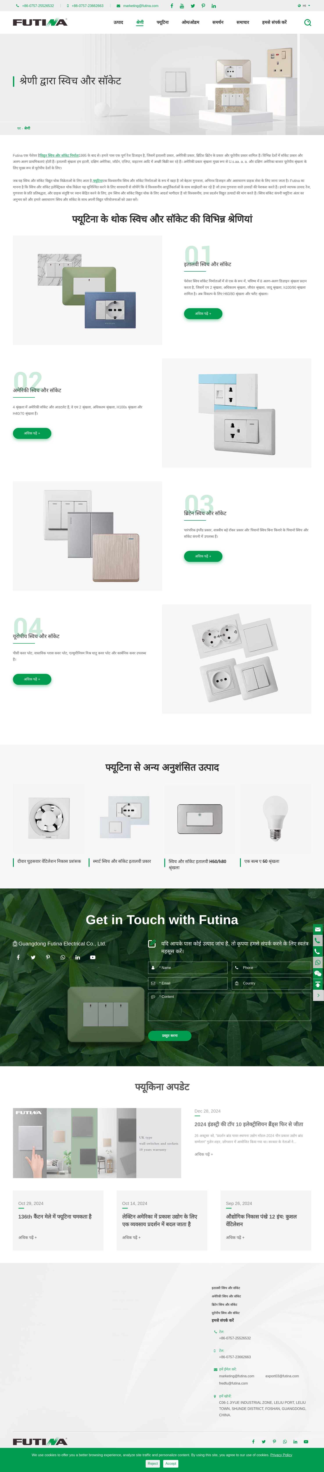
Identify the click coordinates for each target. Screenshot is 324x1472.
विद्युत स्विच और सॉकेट (29, 1324)
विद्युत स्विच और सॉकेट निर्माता (59, 155)
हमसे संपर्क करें (274, 22)
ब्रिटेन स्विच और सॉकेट (205, 516)
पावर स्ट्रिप (119, 1291)
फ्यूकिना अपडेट (162, 1089)
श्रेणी (139, 22)
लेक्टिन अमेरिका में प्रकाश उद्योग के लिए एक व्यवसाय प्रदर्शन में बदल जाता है (159, 1223)
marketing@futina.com (140, 6)
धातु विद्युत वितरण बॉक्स (127, 1350)
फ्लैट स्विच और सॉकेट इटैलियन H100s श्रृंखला (43, 1354)
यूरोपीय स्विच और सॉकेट (36, 639)
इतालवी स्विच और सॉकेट (207, 267)
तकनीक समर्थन (301, 1321)
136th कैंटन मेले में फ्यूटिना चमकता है (55, 1220)
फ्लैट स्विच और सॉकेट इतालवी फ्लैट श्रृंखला (41, 1332)
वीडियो (295, 1307)
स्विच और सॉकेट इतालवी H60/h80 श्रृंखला (197, 864)
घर (19, 128)
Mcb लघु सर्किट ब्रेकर (126, 1317)
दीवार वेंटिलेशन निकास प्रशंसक (134, 1360)
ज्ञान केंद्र (296, 1328)
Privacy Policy (281, 1455)
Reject (153, 1463)
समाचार (242, 22)
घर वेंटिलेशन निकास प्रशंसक (130, 1369)
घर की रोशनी (22, 1378)
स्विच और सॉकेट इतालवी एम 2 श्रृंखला (38, 1368)
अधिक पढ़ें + (203, 313)
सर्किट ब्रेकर (120, 1309)
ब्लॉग (294, 1314)
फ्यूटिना (162, 22)
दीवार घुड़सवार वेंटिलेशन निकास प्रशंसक (49, 861)
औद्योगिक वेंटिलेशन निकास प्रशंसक (134, 1376)
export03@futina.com (285, 1376)
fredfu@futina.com (236, 1383)
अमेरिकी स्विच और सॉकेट (37, 393)
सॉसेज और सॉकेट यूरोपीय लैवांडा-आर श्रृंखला (42, 1347)
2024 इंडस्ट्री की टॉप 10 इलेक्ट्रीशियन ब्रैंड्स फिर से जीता (249, 1130)
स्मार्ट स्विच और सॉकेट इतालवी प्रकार (122, 861)
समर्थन (217, 22)
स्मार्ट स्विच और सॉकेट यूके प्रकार (34, 1300)
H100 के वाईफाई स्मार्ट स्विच (31, 1314)
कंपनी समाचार (300, 1300)
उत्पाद (118, 22)
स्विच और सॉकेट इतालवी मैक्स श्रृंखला (37, 1361)
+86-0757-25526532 (38, 6)
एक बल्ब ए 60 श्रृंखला (261, 861)
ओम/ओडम (190, 22)
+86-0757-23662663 (88, 6)
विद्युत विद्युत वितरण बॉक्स (130, 1334)
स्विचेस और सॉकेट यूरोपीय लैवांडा (34, 1340)
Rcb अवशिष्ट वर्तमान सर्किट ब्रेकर (133, 1325)
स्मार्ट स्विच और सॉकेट (29, 1291)
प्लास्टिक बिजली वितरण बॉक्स (131, 1343)
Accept (170, 1463)
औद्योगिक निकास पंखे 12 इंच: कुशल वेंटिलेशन (261, 1223)
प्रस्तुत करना (169, 1036)
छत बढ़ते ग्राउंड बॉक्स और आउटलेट (137, 1300)
